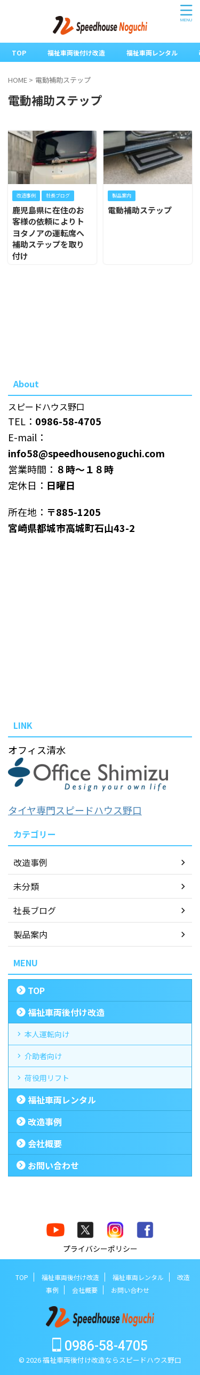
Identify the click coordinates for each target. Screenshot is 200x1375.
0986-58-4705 (100, 1346)
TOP (19, 52)
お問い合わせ (53, 1165)
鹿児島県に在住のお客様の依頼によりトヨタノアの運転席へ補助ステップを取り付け (48, 232)
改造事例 (45, 1121)
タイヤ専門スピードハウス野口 (75, 810)
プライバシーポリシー (100, 1248)
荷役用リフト (47, 1077)
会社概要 (45, 1143)
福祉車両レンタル (152, 52)
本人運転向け (47, 1034)
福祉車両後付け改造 (76, 52)
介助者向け (43, 1056)
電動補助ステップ (140, 210)
